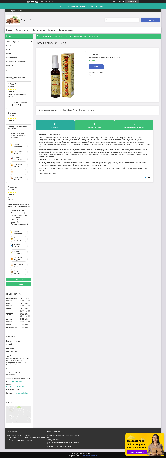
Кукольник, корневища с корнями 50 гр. (20, 104)
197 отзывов (120, 1)
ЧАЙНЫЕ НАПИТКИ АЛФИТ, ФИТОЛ (19, 440)
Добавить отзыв (19, 279)
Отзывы (9, 66)
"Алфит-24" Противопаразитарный (19, 223)
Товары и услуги (22, 30)
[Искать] (137, 20)
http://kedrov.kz (16, 381)
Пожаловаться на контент (88, 456)
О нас (8, 54)
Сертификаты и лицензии (16, 62)
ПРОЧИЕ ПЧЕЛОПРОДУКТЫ (65, 36)
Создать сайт (44, 1)
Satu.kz (92, 454)
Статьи (9, 50)
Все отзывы (19, 284)
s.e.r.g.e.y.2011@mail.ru (15, 387)
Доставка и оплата (66, 30)
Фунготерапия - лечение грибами (18, 435)
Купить (96, 67)
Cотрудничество (53, 440)
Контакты (51, 30)
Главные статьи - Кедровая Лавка (59, 446)
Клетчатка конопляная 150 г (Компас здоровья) (19, 217)
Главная (9, 30)
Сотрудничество (39, 30)
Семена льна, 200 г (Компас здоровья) (18, 212)
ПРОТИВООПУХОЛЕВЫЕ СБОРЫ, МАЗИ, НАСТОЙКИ (26, 438)
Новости (9, 46)
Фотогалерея (11, 58)
